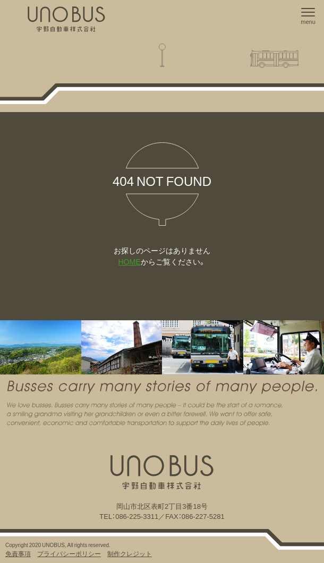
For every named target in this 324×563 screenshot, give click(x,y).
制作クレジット (129, 553)
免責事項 (18, 553)
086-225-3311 (136, 516)
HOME (129, 261)
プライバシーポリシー (69, 553)
